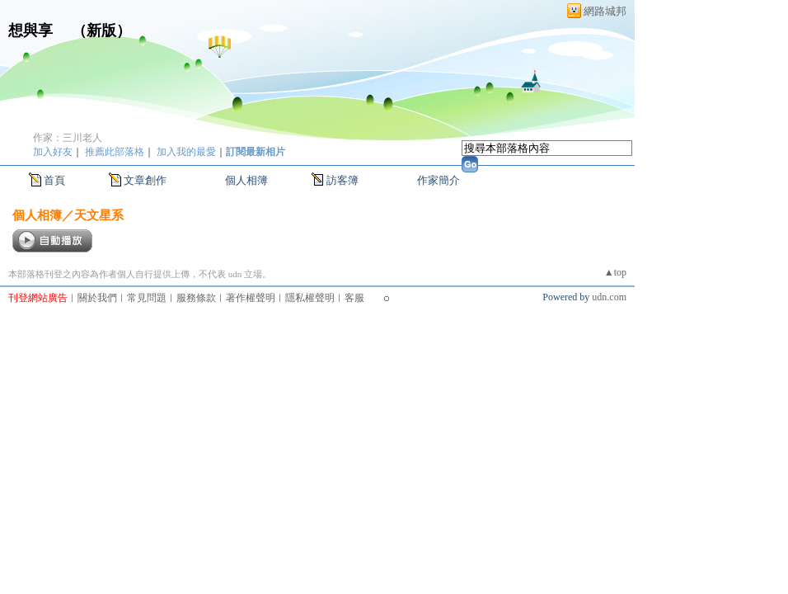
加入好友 (53, 152)
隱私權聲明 (310, 298)
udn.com (609, 297)
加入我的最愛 (186, 152)
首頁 (54, 180)
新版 (101, 30)
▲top (615, 272)
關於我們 (97, 298)
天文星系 (99, 215)
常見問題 (147, 298)
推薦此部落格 (114, 152)
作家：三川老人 (67, 138)
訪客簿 (342, 180)
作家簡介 (438, 180)
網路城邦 (605, 11)
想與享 (32, 30)
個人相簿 (246, 180)
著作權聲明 (250, 298)
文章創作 (145, 180)
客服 (354, 298)
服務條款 (196, 298)
